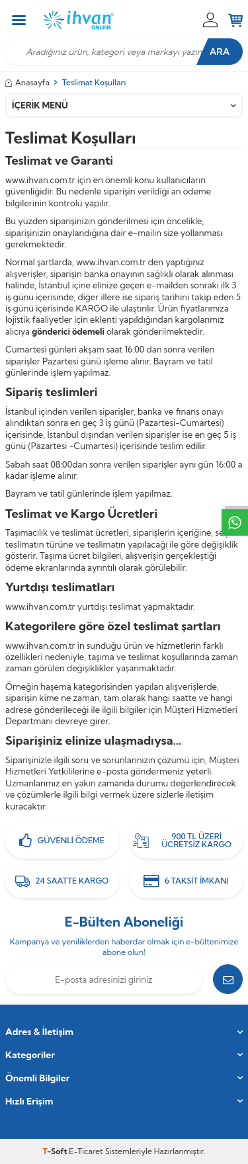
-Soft (56, 1151)
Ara (220, 52)
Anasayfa (27, 82)
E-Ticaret (86, 1151)
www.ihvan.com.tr (40, 180)
